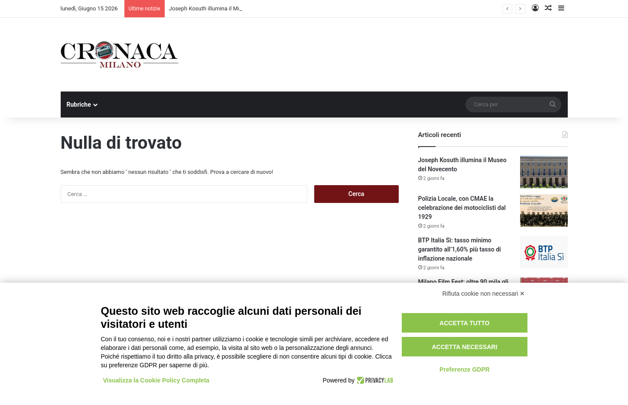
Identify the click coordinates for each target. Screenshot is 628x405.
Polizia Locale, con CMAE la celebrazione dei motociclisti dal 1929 (462, 207)
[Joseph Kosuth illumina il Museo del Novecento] (544, 172)
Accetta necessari (464, 346)
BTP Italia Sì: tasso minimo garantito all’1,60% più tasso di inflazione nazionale (459, 249)
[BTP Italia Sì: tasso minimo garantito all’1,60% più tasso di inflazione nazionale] (544, 252)
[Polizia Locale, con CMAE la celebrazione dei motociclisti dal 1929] (544, 210)
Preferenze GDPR (464, 369)
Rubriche (79, 104)
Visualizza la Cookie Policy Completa (156, 380)
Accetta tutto (464, 323)
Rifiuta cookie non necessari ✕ (484, 293)
